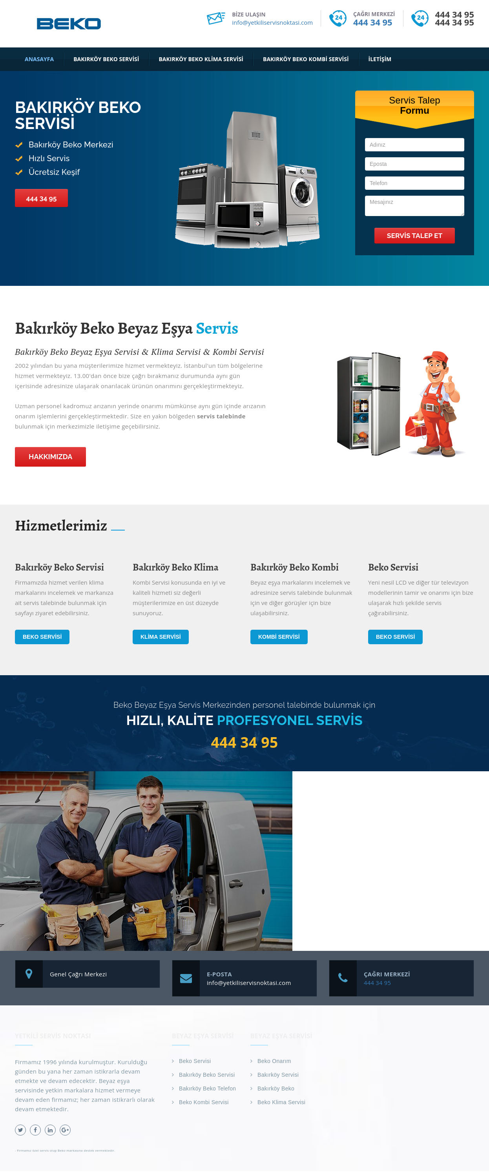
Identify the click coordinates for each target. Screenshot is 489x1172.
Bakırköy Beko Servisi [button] (106, 59)
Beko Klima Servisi (281, 1103)
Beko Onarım (274, 1062)
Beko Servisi (42, 637)
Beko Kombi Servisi (204, 1103)
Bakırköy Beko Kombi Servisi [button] (306, 59)
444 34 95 (372, 22)
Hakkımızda (50, 456)
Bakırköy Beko (275, 1089)
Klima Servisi (160, 637)
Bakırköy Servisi (278, 1075)
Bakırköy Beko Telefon (207, 1089)
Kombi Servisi (279, 637)
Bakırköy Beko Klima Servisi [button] (201, 59)
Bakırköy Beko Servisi (207, 1075)
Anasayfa (39, 59)
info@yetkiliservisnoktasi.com (272, 22)
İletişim (380, 59)
